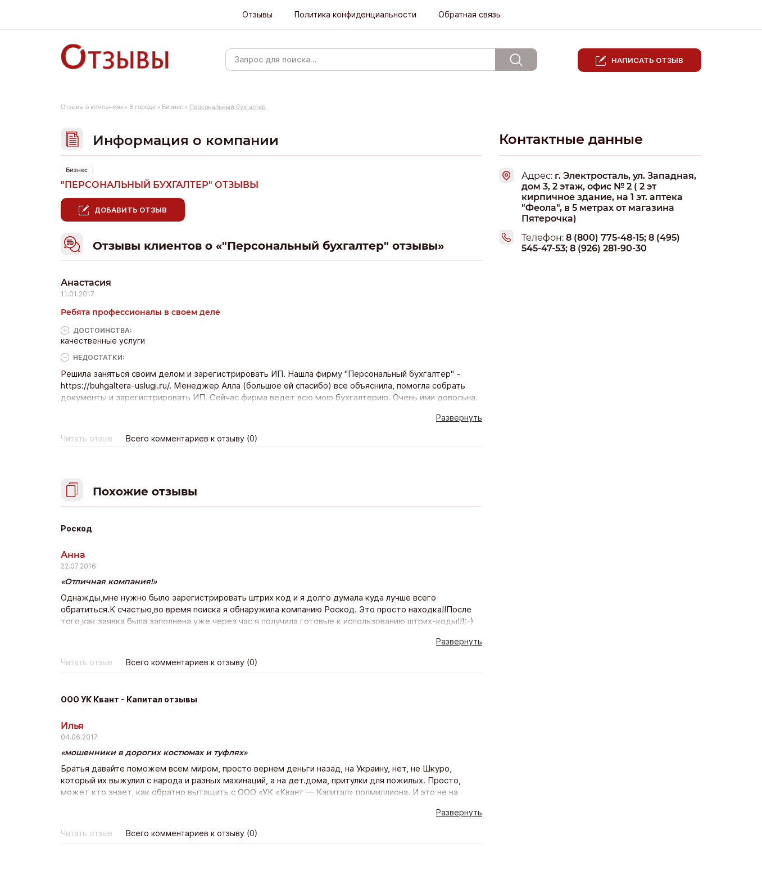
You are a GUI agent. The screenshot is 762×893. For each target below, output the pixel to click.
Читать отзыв (86, 438)
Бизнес (172, 107)
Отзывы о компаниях (92, 107)
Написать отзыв (647, 60)
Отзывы (257, 14)
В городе (142, 107)
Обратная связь (469, 14)
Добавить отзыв (130, 209)
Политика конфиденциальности (355, 14)
